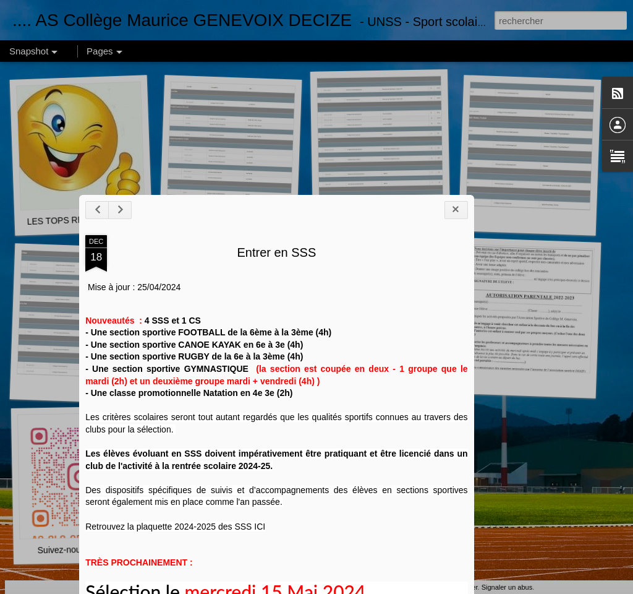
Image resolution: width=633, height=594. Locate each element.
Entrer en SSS (254, 347)
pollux (409, 587)
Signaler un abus (507, 587)
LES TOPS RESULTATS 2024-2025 (95, 219)
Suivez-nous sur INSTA (82, 550)
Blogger (465, 587)
